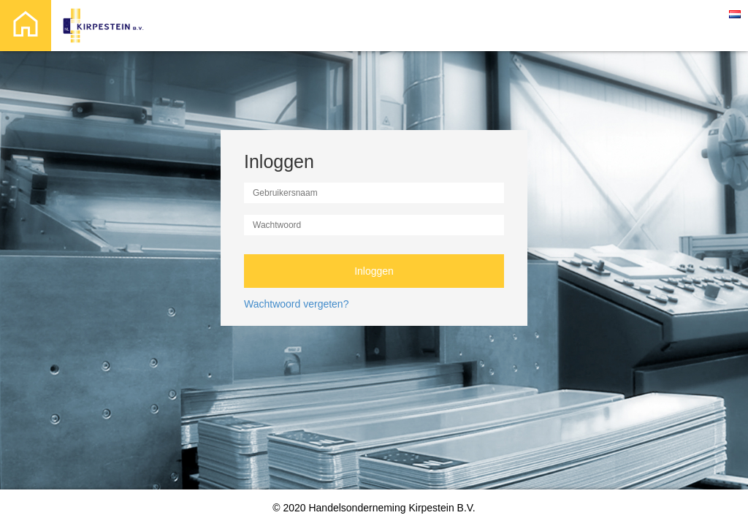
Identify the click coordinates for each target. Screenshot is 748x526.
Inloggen (374, 271)
